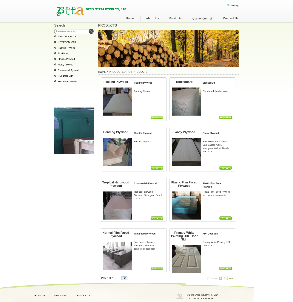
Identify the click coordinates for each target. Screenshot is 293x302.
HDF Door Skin (210, 233)
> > (122, 71)
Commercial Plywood (145, 183)
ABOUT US (39, 295)
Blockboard (209, 83)
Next (231, 278)
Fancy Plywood (211, 133)
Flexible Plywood (143, 133)
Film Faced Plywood (144, 233)
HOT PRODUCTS (137, 71)
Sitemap (234, 5)
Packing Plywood (143, 83)
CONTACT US (82, 295)
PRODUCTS (107, 25)
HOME (102, 71)
